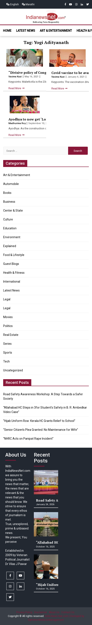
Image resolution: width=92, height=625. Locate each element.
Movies (8, 317)
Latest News (25, 30)
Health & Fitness (14, 272)
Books (7, 192)
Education (9, 228)
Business (9, 201)
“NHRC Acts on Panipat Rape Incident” (28, 438)
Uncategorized (13, 370)
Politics (8, 326)
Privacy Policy (24, 612)
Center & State (13, 210)
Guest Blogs (11, 263)
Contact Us (67, 612)
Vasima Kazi (15, 76)
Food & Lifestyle (13, 255)
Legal (6, 299)
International (11, 281)
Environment (11, 237)
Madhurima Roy (17, 123)
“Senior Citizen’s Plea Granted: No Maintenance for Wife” (40, 429)
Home (7, 30)
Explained (9, 246)
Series (7, 343)
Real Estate (10, 334)
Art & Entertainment (56, 30)
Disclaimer (40, 612)
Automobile (11, 184)
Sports (7, 352)
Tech (6, 361)
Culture (8, 219)
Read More (15, 88)
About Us (54, 612)
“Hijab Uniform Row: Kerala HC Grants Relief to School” (39, 421)
